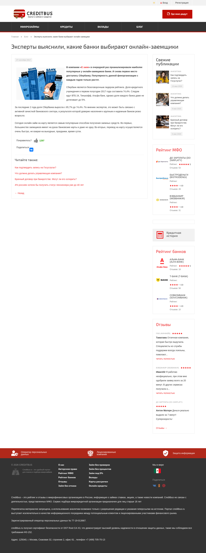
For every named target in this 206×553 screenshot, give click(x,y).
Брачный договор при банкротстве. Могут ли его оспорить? (46, 179)
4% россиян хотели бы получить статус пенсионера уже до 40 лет (49, 185)
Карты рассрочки (98, 481)
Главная (15, 37)
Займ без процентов (100, 469)
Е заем (85, 67)
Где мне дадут (177, 13)
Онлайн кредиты (98, 485)
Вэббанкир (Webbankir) (167, 368)
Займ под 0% (96, 473)
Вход (164, 2)
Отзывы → (161, 428)
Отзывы (163, 324)
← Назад (19, 193)
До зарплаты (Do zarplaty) (169, 402)
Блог (139, 26)
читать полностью (165, 358)
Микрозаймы (29, 26)
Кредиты (66, 26)
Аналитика (176, 71)
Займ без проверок (99, 464)
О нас (61, 464)
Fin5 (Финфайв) (163, 333)
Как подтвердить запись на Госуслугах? (35, 167)
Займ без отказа (67, 485)
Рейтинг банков (171, 251)
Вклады (103, 26)
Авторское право (67, 469)
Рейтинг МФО (169, 149)
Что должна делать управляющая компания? (38, 173)
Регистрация (181, 2)
